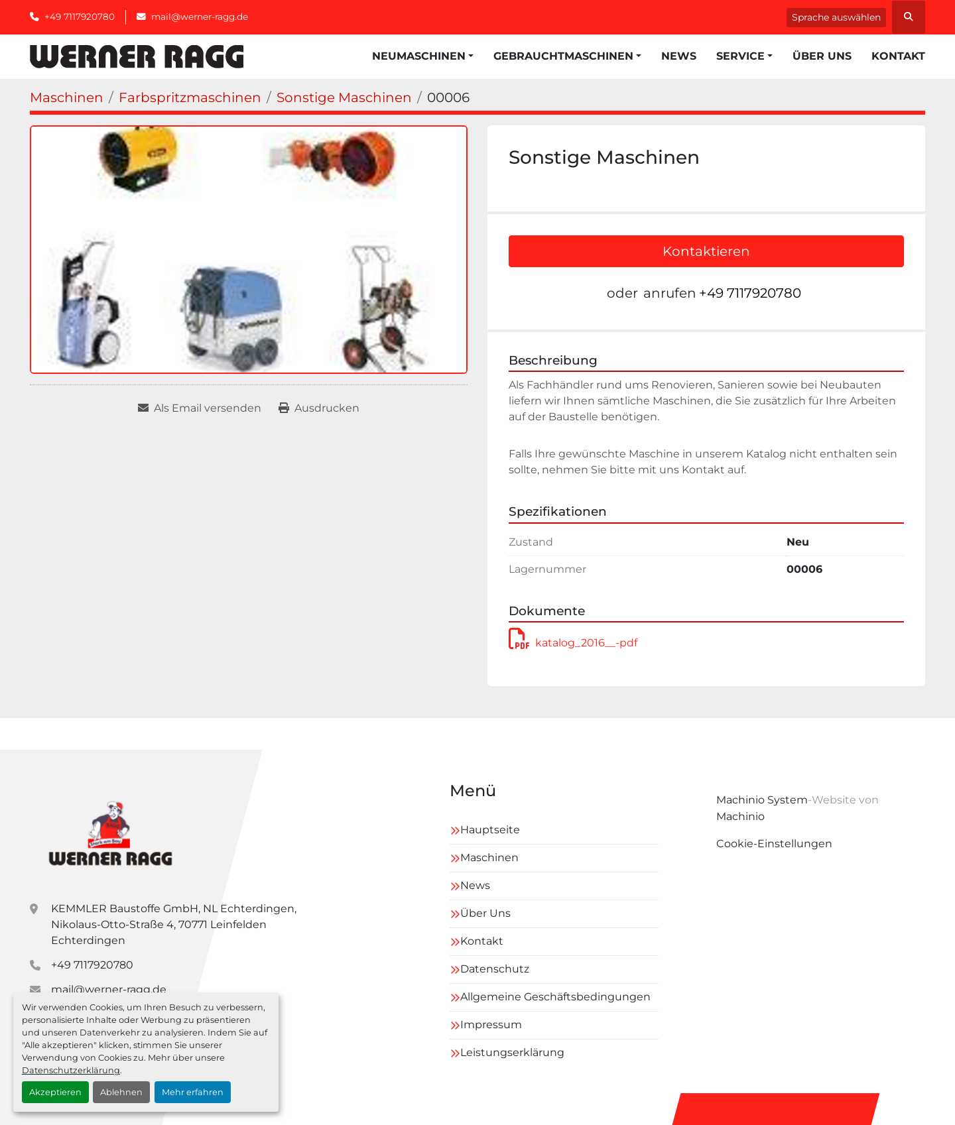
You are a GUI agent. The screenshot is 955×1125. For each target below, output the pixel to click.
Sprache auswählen (836, 17)
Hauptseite (490, 829)
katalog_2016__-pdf (573, 642)
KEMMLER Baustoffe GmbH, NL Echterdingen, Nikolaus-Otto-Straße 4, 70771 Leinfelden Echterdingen (173, 924)
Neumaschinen (419, 56)
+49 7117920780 (79, 16)
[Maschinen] (66, 97)
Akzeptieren (55, 1092)
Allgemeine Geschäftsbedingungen (555, 996)
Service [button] (740, 56)
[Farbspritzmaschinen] (190, 97)
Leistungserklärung (512, 1052)
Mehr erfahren (192, 1092)
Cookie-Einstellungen (774, 843)
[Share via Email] (199, 408)
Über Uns (822, 56)
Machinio (740, 816)
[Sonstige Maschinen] (344, 97)
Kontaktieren (706, 251)
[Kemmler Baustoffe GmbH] (110, 831)
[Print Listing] (319, 408)
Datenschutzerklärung (71, 1070)
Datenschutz (494, 969)
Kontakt (898, 56)
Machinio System (762, 800)
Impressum (491, 1024)
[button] (423, 56)
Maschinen (489, 857)
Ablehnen (121, 1092)
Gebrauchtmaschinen (563, 56)
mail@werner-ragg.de (199, 16)
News (678, 56)
